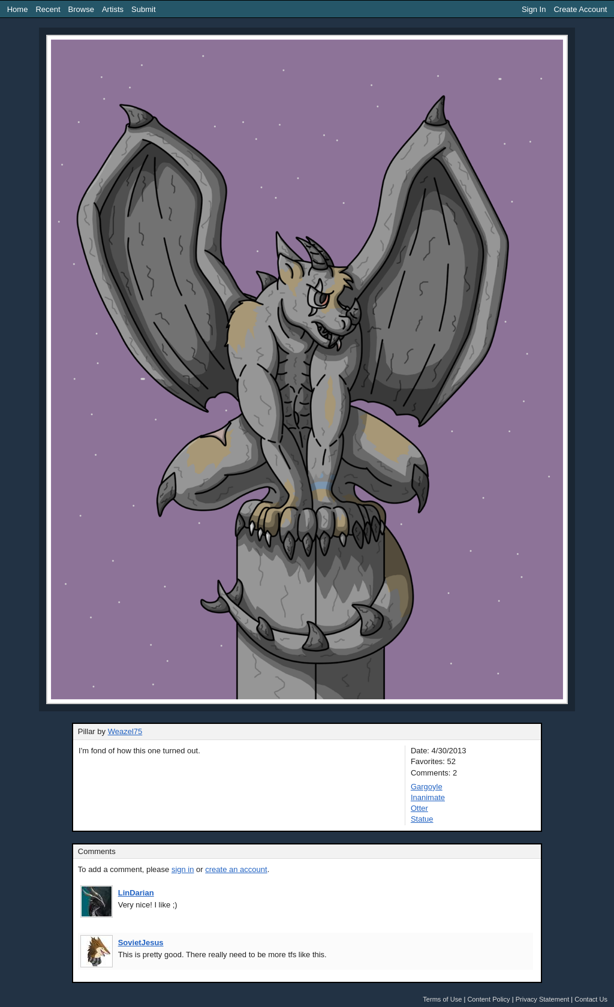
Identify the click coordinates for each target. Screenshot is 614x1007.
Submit (143, 9)
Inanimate (428, 797)
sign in (182, 869)
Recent (47, 9)
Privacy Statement (543, 999)
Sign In (534, 9)
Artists (113, 9)
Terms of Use (442, 999)
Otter (419, 808)
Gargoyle (427, 786)
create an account (236, 869)
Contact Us (590, 999)
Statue (422, 818)
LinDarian (136, 892)
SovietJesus (141, 942)
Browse (81, 9)
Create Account (580, 9)
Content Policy (488, 999)
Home (17, 9)
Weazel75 (125, 731)
